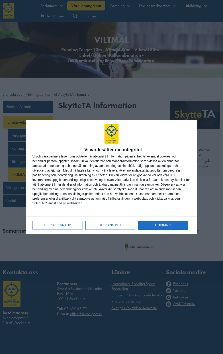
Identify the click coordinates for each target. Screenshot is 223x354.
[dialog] (111, 177)
